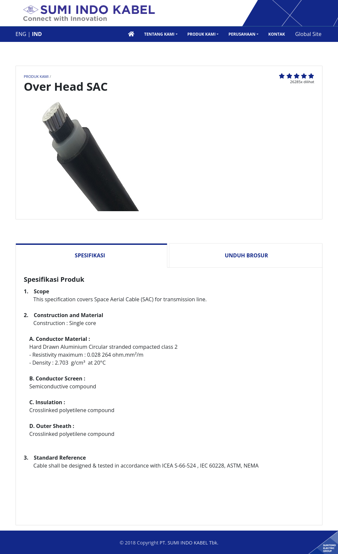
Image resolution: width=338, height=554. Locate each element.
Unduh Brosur (246, 255)
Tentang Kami (159, 34)
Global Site (308, 34)
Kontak (276, 34)
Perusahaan (241, 34)
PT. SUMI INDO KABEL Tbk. (189, 542)
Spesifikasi (90, 255)
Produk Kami (201, 34)
